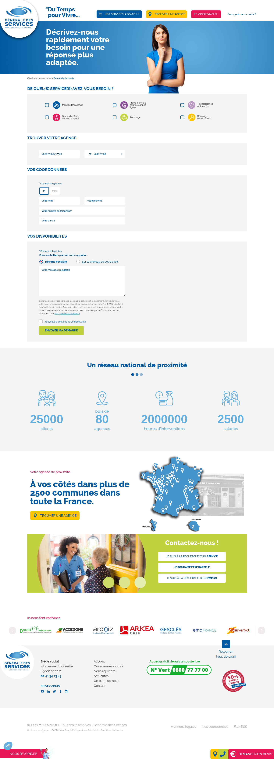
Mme (55, 191)
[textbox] (104, 154)
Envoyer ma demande (61, 330)
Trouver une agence (58, 515)
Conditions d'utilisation (112, 730)
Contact (99, 686)
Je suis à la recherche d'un (192, 556)
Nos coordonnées (215, 726)
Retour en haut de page (226, 654)
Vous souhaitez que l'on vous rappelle (62, 255)
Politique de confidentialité (85, 730)
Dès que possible (56, 261)
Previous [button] (12, 630)
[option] (36, 630)
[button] (7, 745)
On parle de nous (106, 681)
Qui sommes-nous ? (108, 666)
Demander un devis (251, 754)
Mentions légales (183, 726)
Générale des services (39, 78)
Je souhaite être (192, 567)
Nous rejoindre (105, 671)
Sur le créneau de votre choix (100, 261)
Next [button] (261, 630)
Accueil (99, 661)
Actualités (101, 676)
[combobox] (104, 154)
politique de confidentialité (67, 313)
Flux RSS (240, 726)
